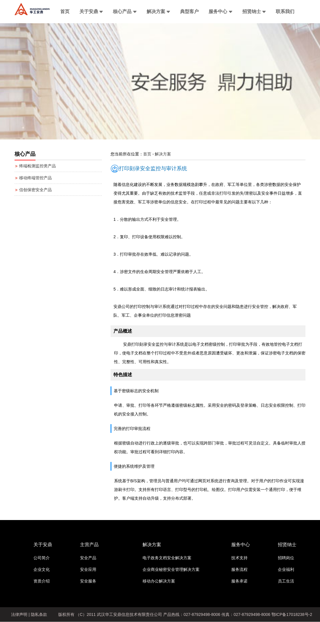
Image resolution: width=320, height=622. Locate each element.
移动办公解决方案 (159, 581)
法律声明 (19, 614)
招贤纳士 (254, 11)
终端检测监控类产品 (35, 166)
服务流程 (239, 569)
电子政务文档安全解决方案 (167, 557)
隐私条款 (39, 614)
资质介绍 (41, 581)
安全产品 (88, 557)
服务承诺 (239, 581)
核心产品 (124, 11)
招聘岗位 (286, 557)
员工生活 (286, 581)
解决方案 (158, 11)
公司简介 (41, 557)
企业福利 (286, 569)
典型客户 (189, 11)
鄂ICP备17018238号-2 (291, 614)
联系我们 (285, 11)
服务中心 (220, 11)
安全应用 (88, 569)
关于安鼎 (91, 11)
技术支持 (239, 557)
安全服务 (88, 581)
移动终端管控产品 (33, 177)
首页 (65, 11)
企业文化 (41, 569)
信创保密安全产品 (33, 189)
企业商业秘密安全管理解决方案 (171, 569)
